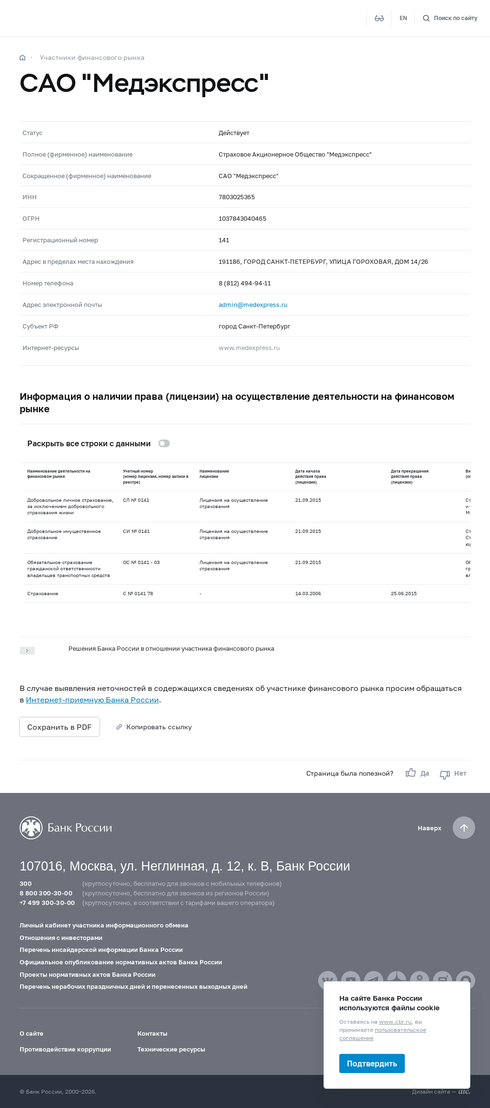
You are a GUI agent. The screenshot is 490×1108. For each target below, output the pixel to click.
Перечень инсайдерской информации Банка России (101, 949)
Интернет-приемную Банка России (92, 699)
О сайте (32, 1033)
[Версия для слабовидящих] (379, 18)
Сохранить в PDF (59, 726)
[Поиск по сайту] (450, 18)
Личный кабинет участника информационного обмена (104, 925)
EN (403, 18)
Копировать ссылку (159, 727)
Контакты (152, 1033)
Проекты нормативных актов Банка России (88, 974)
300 (26, 883)
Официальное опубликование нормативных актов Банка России (121, 962)
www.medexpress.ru (249, 347)
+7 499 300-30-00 (47, 902)
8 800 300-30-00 (46, 893)
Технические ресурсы (171, 1049)
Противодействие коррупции (65, 1049)
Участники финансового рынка (92, 57)
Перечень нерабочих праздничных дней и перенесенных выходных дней (133, 986)
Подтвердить (372, 1063)
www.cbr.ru (395, 1021)
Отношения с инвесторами (61, 937)
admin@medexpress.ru (253, 304)
